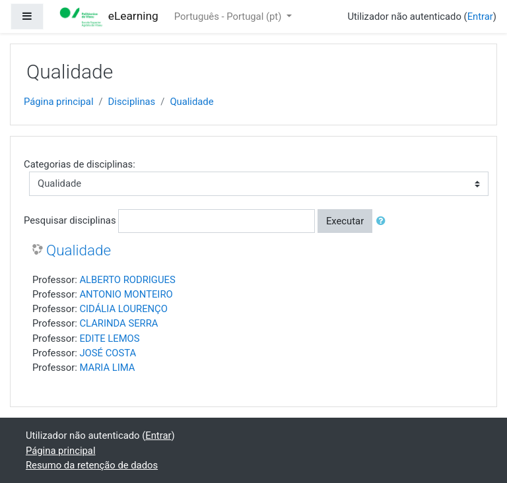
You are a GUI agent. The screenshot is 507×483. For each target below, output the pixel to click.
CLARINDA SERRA (118, 323)
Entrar (480, 16)
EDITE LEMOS (109, 338)
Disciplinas (132, 102)
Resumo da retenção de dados (92, 465)
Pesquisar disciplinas (70, 220)
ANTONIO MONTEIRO (125, 294)
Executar (345, 221)
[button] (383, 221)
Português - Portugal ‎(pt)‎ (229, 16)
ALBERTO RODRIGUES (127, 280)
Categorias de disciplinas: (79, 164)
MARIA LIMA (107, 367)
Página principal (59, 102)
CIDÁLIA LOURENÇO (123, 309)
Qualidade (191, 102)
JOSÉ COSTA (107, 353)
